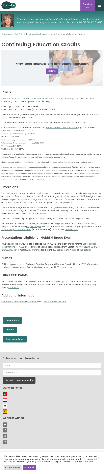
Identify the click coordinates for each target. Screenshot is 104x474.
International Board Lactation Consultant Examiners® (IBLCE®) (32, 98)
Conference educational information (19, 302)
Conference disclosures (54, 302)
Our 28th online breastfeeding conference (35, 34)
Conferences (7, 34)
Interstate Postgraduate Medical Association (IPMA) (46, 199)
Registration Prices (14, 339)
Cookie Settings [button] (12, 467)
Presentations (12, 320)
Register (52, 71)
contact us (13, 288)
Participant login (88, 5)
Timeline (9, 330)
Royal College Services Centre (16, 230)
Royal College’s (33, 227)
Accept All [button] (29, 467)
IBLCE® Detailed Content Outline (62, 128)
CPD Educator (71, 230)
